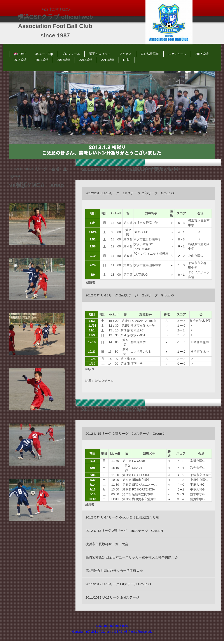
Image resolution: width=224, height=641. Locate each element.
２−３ (181, 480)
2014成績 (41, 59)
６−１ (181, 246)
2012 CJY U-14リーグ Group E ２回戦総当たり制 (122, 517)
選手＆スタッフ (99, 54)
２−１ (181, 489)
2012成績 (85, 59)
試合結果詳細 (150, 54)
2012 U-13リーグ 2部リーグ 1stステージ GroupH (124, 530)
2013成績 (63, 59)
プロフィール (71, 54)
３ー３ (182, 359)
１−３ (181, 265)
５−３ (181, 494)
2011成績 (107, 59)
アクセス (125, 54)
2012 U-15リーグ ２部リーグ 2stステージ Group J (125, 433)
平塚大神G (197, 484)
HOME (20, 54)
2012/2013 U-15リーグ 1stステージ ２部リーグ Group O (130, 193)
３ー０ (181, 335)
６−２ (181, 460)
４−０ (181, 484)
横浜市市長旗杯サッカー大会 (107, 544)
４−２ (181, 475)
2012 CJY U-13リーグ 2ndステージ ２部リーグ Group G (130, 295)
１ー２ (181, 351)
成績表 (91, 282)
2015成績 (20, 59)
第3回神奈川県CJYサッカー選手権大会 (114, 571)
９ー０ (181, 363)
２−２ (181, 255)
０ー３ (181, 342)
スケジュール (177, 54)
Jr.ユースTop (44, 54)
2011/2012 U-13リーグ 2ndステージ (112, 597)
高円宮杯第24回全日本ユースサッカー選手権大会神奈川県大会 (132, 557)
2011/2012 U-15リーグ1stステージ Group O (118, 584)
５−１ (181, 467)
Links (126, 59)
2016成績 (201, 54)
